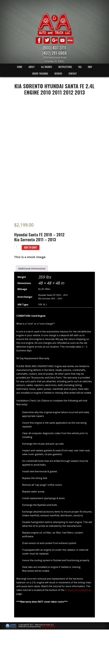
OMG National (48, 626)
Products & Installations (78, 590)
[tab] (32, 268)
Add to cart (30, 247)
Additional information (31, 268)
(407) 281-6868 (54, 53)
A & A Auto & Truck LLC (54, 24)
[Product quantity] (17, 246)
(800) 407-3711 (54, 47)
